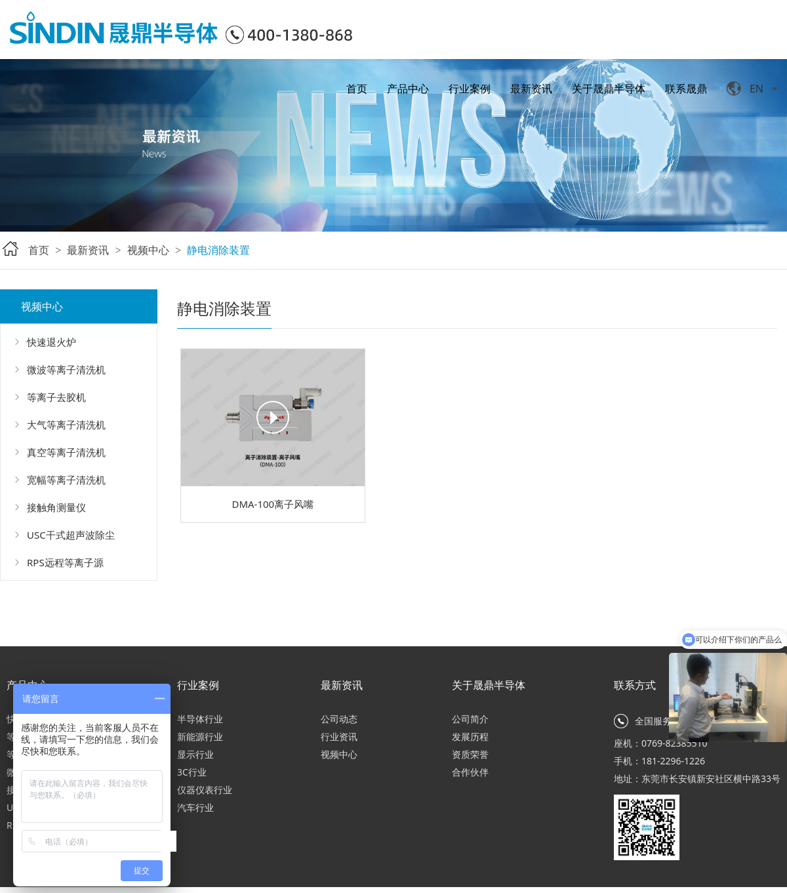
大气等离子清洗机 (66, 424)
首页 (356, 88)
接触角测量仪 (56, 507)
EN (756, 88)
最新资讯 (531, 88)
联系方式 (635, 685)
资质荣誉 (470, 754)
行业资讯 (339, 736)
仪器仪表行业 (204, 789)
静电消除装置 (218, 250)
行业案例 (470, 88)
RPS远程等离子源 (65, 562)
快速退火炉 (51, 341)
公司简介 (470, 719)
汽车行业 (195, 807)
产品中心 (408, 88)
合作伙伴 (470, 772)
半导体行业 (200, 719)
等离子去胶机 (56, 397)
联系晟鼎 (686, 88)
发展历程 (470, 736)
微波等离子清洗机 (66, 369)
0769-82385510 (674, 743)
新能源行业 (200, 736)
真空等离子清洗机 (66, 452)
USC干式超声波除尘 (71, 534)
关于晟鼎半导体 (608, 88)
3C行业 (192, 772)
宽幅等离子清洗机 (66, 479)
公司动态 (339, 719)
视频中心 (148, 250)
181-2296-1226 (673, 761)
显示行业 (195, 754)
